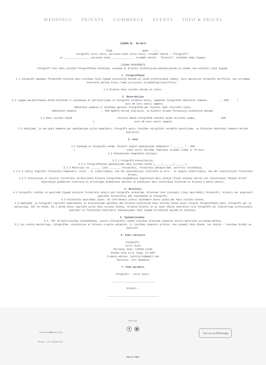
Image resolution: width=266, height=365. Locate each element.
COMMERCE (128, 20)
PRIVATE (92, 20)
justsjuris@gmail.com (51, 332)
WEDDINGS (58, 20)
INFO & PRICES (202, 20)
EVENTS (163, 20)
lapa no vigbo (133, 357)
